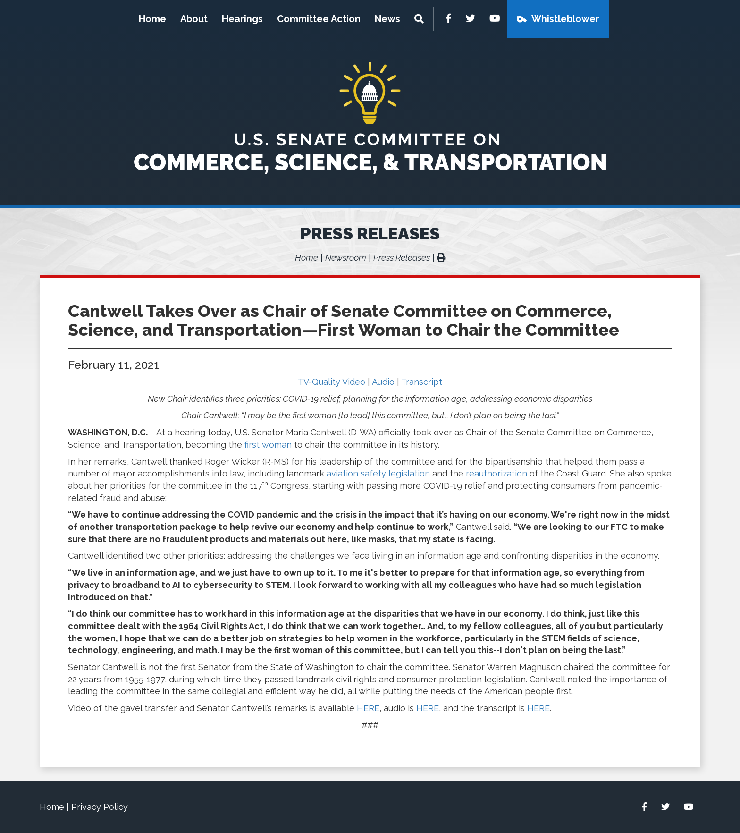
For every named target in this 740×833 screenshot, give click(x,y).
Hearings (242, 19)
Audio (383, 382)
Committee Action (319, 19)
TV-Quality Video (331, 382)
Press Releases (370, 233)
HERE (368, 708)
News (387, 19)
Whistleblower (565, 19)
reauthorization (496, 473)
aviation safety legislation (378, 473)
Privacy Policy (99, 807)
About (194, 19)
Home (152, 19)
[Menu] (420, 19)
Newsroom (345, 258)
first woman (268, 445)
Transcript (421, 382)
